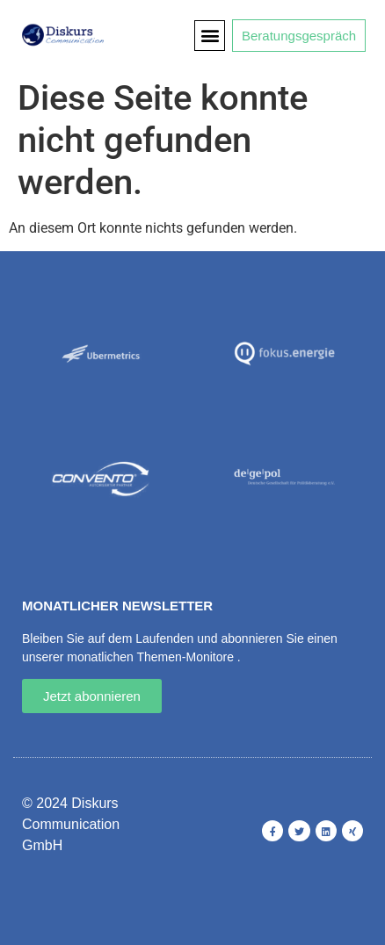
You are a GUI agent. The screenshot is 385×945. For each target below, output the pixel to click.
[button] (209, 35)
